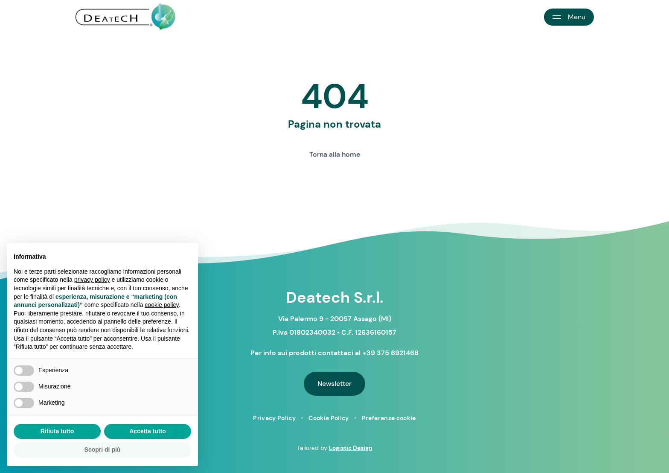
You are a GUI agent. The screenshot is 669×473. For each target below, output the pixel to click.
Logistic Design (350, 448)
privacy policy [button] (92, 279)
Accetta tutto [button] (147, 431)
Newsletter (334, 383)
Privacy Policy (274, 418)
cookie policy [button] (161, 304)
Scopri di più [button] (102, 449)
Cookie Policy (328, 418)
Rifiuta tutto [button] (57, 431)
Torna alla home (334, 154)
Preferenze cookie (389, 418)
